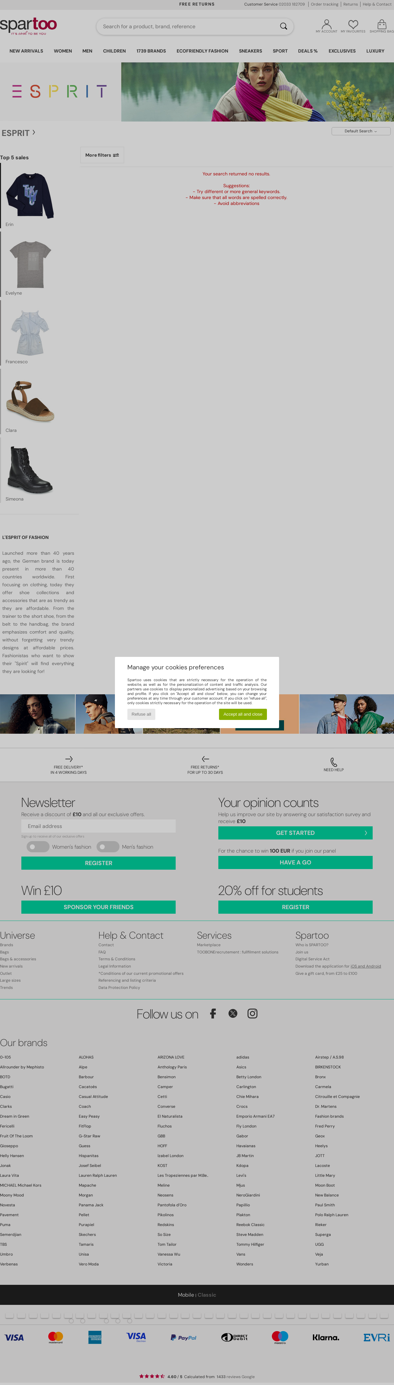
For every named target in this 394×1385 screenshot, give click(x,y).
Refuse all (141, 714)
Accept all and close (243, 714)
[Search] (283, 26)
